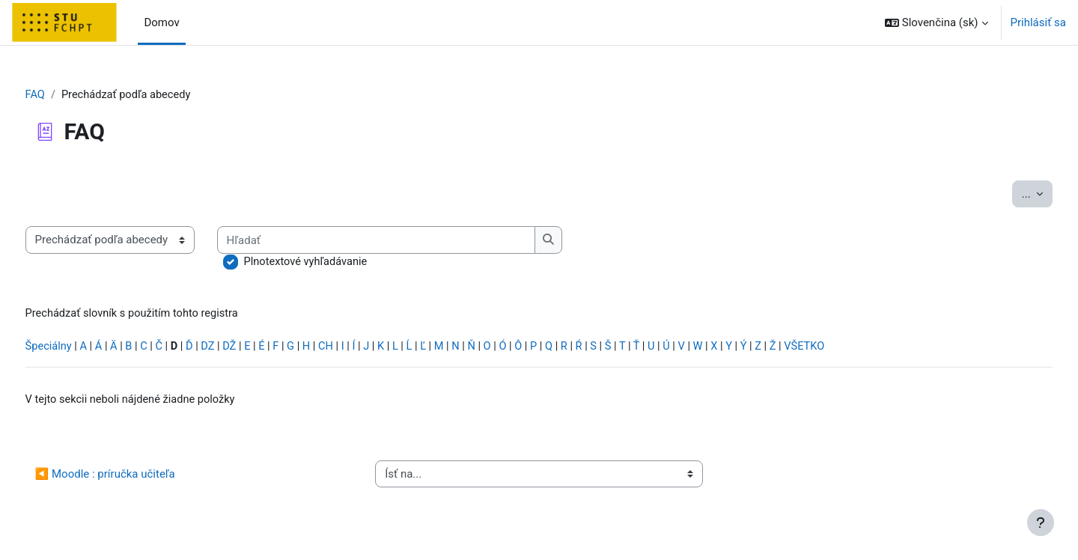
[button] (936, 22)
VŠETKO (856, 349)
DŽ (264, 349)
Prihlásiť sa (1038, 22)
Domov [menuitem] (161, 22)
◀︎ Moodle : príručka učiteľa (133, 477)
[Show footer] (1040, 522)
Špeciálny (77, 349)
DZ (241, 349)
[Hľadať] (406, 241)
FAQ (63, 95)
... (1009, 193)
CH (362, 349)
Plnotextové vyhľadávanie (335, 263)
